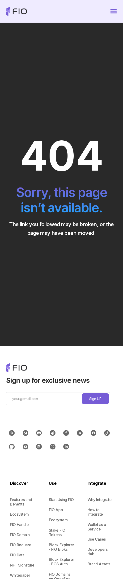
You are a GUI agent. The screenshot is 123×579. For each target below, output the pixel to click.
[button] (113, 11)
